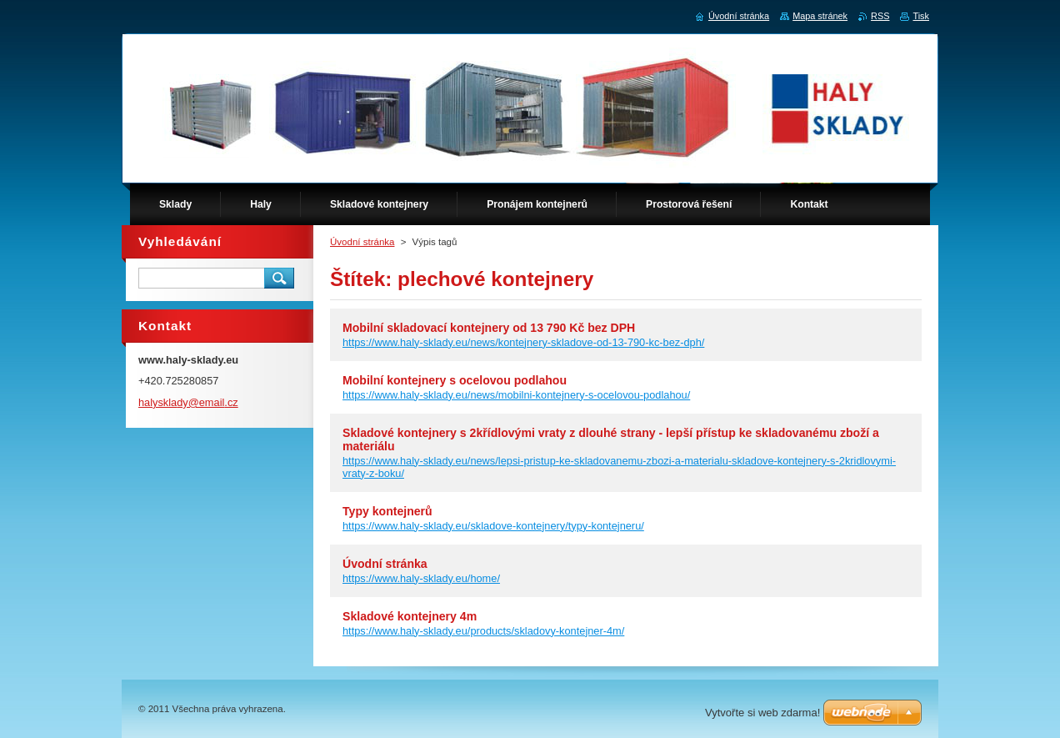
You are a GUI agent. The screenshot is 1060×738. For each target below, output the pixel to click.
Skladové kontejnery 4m (409, 616)
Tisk (920, 16)
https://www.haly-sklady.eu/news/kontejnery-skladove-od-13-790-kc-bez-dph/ (523, 342)
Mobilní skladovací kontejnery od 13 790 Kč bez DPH (488, 327)
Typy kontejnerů (387, 511)
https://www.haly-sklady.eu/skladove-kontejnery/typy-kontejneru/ (493, 526)
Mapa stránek (820, 16)
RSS (880, 16)
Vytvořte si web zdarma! (762, 712)
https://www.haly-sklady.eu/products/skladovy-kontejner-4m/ (483, 631)
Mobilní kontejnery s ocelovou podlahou (454, 380)
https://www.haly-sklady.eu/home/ (421, 578)
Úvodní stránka (362, 242)
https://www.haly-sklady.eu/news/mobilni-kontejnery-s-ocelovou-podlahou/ (516, 395)
